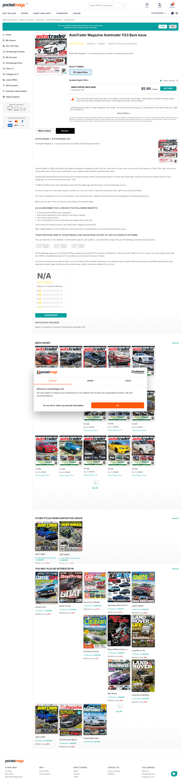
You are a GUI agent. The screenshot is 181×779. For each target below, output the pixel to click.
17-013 (115, 475)
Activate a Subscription (15, 91)
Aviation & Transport (26, 20)
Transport (62, 13)
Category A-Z (10, 74)
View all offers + (124, 113)
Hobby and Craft (42, 13)
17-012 (141, 475)
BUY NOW (168, 88)
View (88, 435)
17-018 (115, 428)
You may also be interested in (54, 577)
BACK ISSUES (42, 343)
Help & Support (11, 97)
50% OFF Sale (11, 46)
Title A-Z (8, 68)
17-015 (64, 475)
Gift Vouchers (10, 85)
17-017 (141, 428)
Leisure (77, 13)
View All (175, 343)
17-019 (89, 428)
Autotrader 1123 (69, 20)
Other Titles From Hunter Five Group (59, 524)
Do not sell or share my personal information (63, 405)
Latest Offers (10, 80)
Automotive (40, 20)
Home (7, 34)
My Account (10, 57)
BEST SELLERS (9, 13)
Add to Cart (148, 388)
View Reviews (51, 315)
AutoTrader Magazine (54, 20)
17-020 (141, 381)
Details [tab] (90, 381)
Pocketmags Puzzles (14, 51)
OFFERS (24, 13)
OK (117, 405)
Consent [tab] (53, 381)
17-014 (90, 475)
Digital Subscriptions (10, 20)
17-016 (38, 475)
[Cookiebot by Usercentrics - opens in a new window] (133, 372)
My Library (9, 40)
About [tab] (128, 381)
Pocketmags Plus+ (13, 63)
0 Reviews (91, 44)
